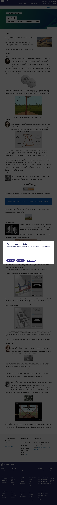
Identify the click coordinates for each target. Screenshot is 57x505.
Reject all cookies (20, 260)
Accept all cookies (10, 260)
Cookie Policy (15, 249)
